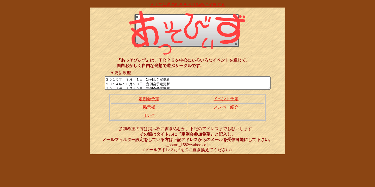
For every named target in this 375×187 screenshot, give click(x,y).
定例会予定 (149, 101)
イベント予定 (226, 101)
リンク (149, 118)
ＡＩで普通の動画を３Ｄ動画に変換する (187, 4)
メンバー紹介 (226, 109)
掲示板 (149, 109)
